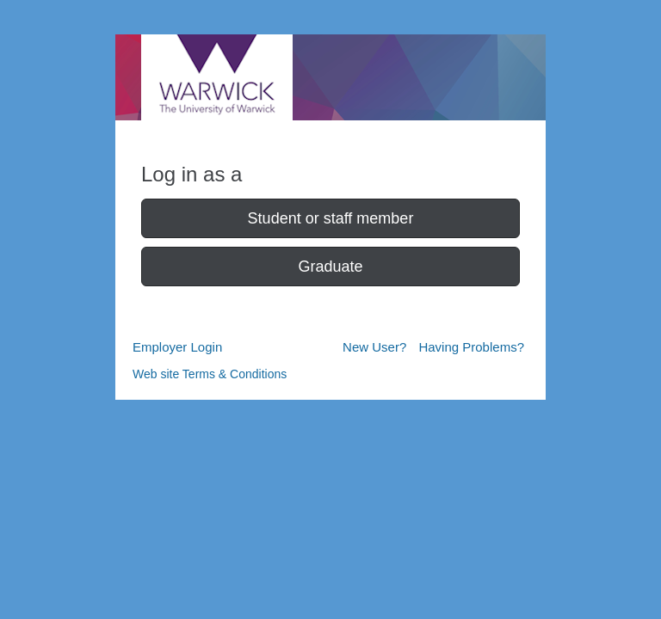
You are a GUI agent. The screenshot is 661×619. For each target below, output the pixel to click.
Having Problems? (471, 347)
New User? (374, 347)
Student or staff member (331, 218)
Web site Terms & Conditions (210, 374)
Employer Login (177, 347)
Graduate (330, 266)
